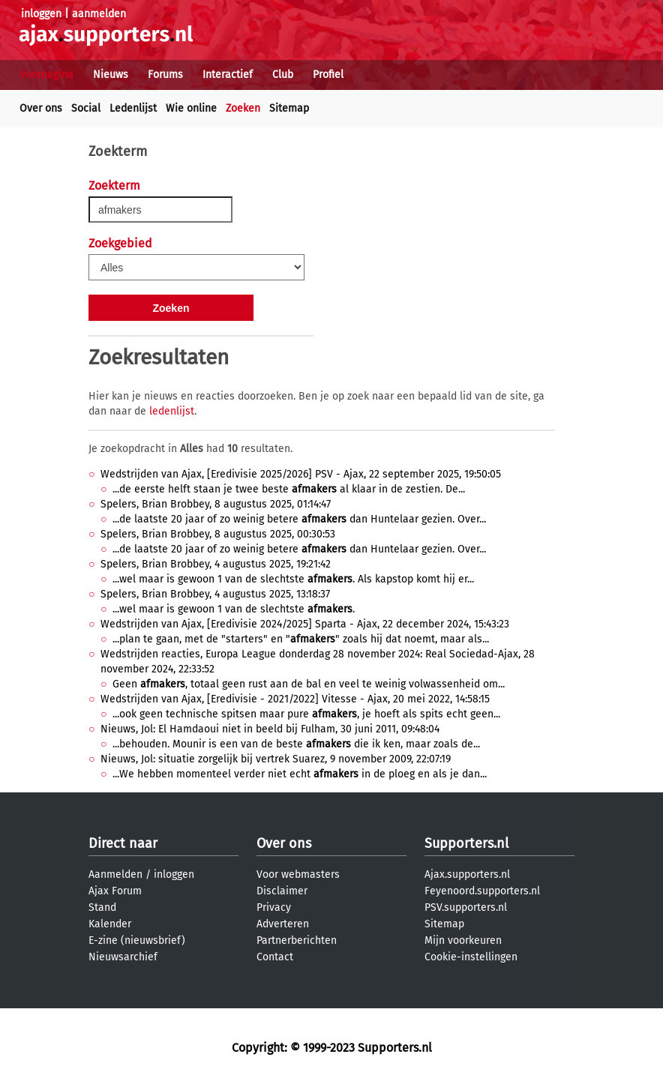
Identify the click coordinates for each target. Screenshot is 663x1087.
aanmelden (99, 13)
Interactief (227, 74)
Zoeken (243, 108)
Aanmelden (115, 874)
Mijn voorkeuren (463, 940)
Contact (274, 957)
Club (282, 74)
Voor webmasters (298, 874)
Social (85, 108)
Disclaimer (282, 891)
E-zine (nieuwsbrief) (136, 940)
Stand (102, 907)
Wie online (191, 108)
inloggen (41, 13)
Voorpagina (47, 74)
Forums (165, 74)
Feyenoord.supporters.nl (482, 891)
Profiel (328, 74)
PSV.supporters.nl (465, 907)
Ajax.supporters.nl (467, 874)
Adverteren (282, 924)
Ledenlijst (133, 108)
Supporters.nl (466, 843)
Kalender (109, 924)
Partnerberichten (296, 940)
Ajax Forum (115, 891)
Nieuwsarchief (123, 957)
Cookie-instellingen (471, 957)
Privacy (273, 907)
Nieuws (110, 74)
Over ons (41, 108)
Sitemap (289, 108)
